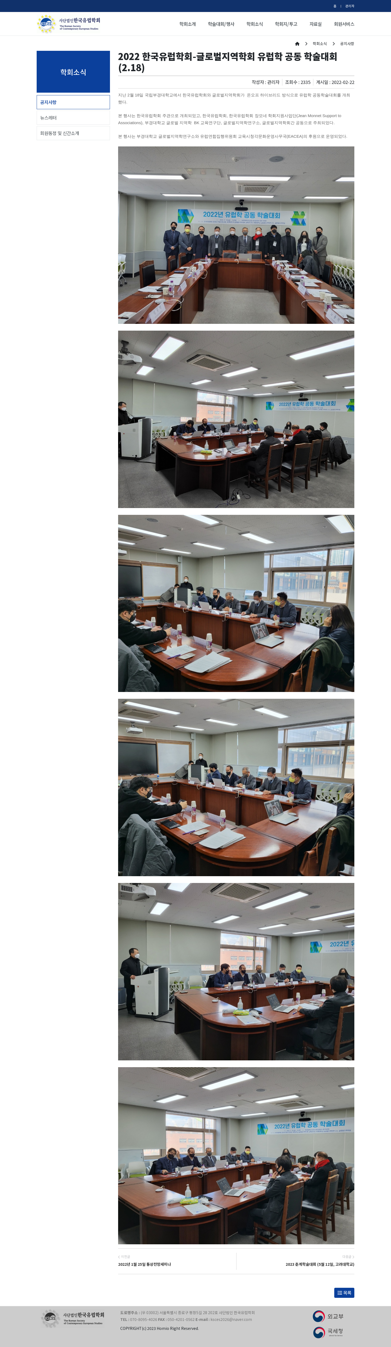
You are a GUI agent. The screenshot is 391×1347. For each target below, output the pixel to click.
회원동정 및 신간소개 (59, 133)
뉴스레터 (48, 117)
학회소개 (187, 24)
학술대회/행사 (221, 24)
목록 (344, 1292)
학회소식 (255, 24)
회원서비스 (344, 24)
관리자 (349, 6)
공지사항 (48, 102)
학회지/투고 (286, 24)
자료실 (316, 24)
